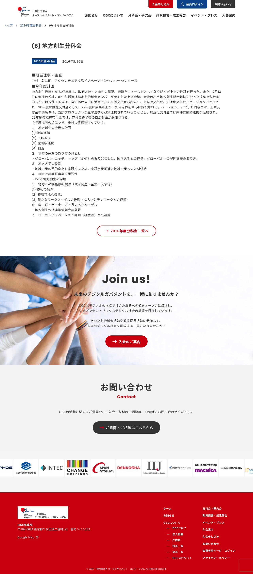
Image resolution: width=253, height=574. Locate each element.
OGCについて (113, 15)
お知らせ (91, 15)
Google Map (26, 537)
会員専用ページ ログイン (219, 550)
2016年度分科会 (31, 25)
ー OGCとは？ (177, 528)
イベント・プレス (204, 15)
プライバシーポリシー (216, 558)
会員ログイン (192, 4)
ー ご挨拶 (174, 540)
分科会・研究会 (139, 15)
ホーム (167, 508)
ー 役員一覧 (175, 546)
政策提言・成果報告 (171, 15)
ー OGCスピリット (179, 558)
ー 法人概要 (175, 534)
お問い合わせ (223, 4)
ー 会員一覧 (175, 552)
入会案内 (228, 15)
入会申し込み (161, 4)
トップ (8, 25)
